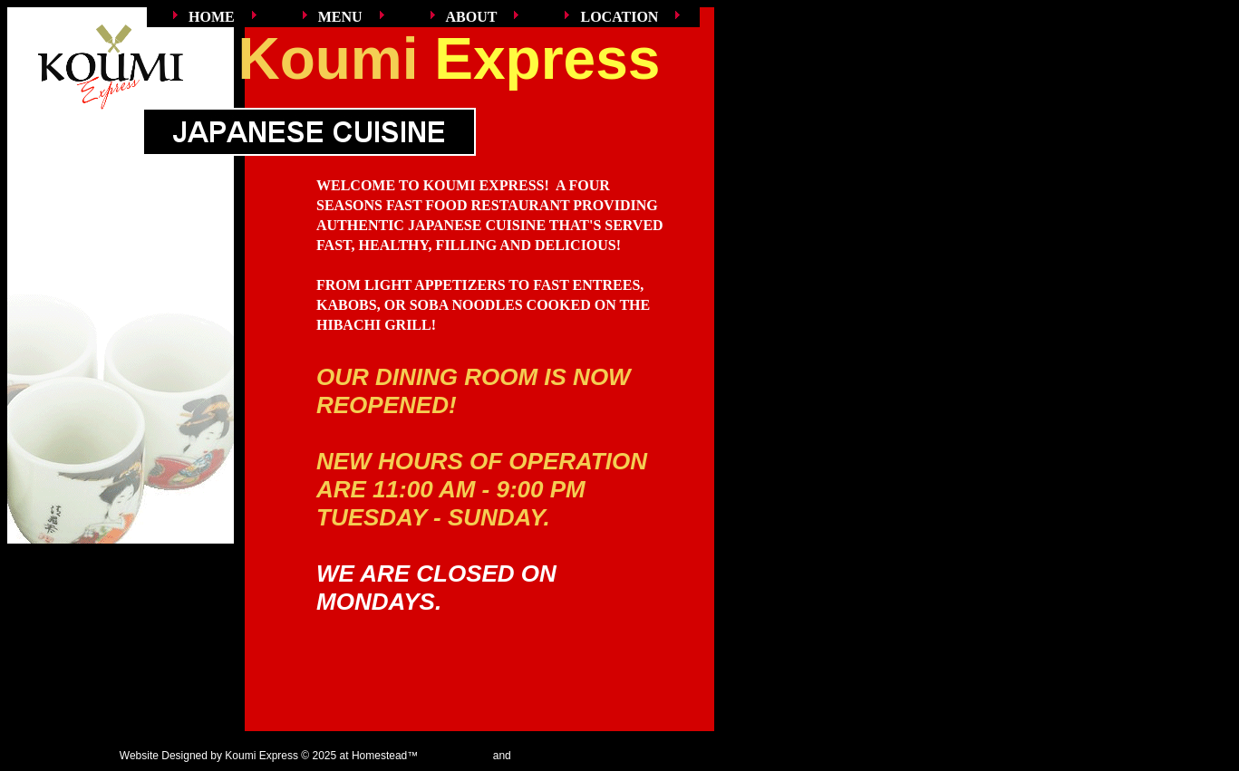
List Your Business (558, 755)
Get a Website (455, 755)
